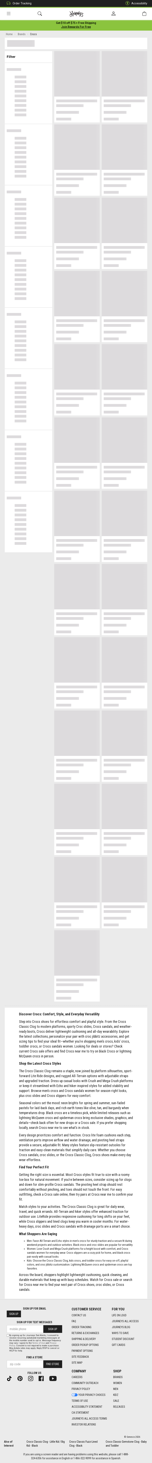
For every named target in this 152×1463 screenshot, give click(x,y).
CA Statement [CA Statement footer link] (80, 1412)
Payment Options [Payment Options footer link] (82, 1350)
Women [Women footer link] (117, 1383)
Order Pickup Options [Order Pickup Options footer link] (85, 1344)
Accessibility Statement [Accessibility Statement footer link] (87, 1407)
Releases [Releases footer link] (119, 1407)
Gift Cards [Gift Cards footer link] (118, 1344)
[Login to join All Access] (76, 24)
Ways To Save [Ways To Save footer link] (120, 1333)
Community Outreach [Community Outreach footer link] (85, 1383)
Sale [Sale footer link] (116, 1401)
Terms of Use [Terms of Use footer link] (80, 1401)
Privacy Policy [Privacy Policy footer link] (81, 1389)
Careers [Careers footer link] (77, 1377)
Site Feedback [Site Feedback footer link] (80, 1356)
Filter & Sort (28, 56)
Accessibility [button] (135, 3)
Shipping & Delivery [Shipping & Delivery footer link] (84, 1339)
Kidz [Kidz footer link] (115, 1395)
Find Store (52, 1364)
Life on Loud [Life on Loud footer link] (119, 1315)
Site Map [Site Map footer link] (77, 1362)
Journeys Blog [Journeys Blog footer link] (121, 1327)
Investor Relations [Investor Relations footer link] (84, 1424)
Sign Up (13, 1314)
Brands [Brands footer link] (118, 1377)
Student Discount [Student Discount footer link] (123, 1339)
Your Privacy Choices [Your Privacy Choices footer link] (88, 1395)
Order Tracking (18, 3)
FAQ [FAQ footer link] (74, 1321)
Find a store (34, 1357)
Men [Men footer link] (115, 1389)
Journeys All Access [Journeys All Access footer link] (125, 1321)
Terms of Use (38, 1343)
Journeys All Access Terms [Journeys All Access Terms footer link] (89, 1418)
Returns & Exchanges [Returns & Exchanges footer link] (85, 1333)
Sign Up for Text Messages (34, 1322)
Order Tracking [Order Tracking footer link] (81, 1327)
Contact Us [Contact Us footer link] (79, 1315)
